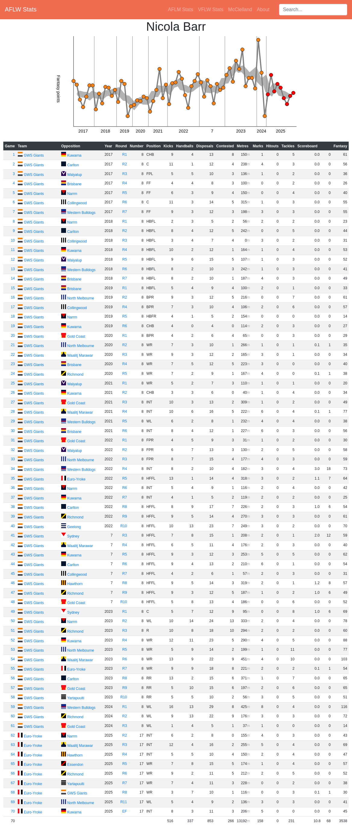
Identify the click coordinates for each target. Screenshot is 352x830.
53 (13, 649)
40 (13, 526)
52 (13, 640)
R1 (124, 154)
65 (13, 764)
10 (13, 240)
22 (13, 354)
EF (124, 811)
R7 (124, 212)
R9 (124, 516)
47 (13, 592)
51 (13, 630)
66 (13, 773)
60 (13, 716)
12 (13, 259)
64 (13, 754)
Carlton (73, 165)
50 (13, 621)
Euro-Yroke (76, 479)
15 (13, 288)
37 (13, 497)
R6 (124, 202)
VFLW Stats (210, 9)
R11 (123, 802)
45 (13, 574)
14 (13, 278)
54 (13, 659)
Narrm (72, 194)
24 (13, 373)
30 (13, 431)
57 (13, 688)
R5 (124, 193)
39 (13, 516)
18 (13, 316)
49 (13, 611)
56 (13, 678)
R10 (123, 526)
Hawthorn (75, 584)
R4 (124, 183)
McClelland (240, 9)
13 (13, 269)
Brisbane (74, 184)
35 (13, 478)
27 (13, 402)
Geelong (74, 527)
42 (13, 545)
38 (13, 507)
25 (13, 383)
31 (13, 440)
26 (13, 392)
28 (13, 411)
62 (13, 735)
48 (13, 602)
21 (13, 345)
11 (13, 250)
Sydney (73, 536)
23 (13, 364)
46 (13, 583)
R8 (124, 507)
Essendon (75, 765)
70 (13, 811)
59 (13, 707)
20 (13, 336)
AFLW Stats (20, 9)
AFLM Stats (180, 9)
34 (13, 469)
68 (13, 792)
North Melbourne (80, 298)
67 (13, 783)
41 (13, 535)
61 (13, 726)
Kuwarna (74, 155)
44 (13, 564)
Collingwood (77, 203)
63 (13, 745)
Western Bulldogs (81, 213)
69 (13, 802)
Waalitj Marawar (80, 355)
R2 (124, 164)
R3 (124, 174)
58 (13, 697)
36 (13, 488)
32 (13, 450)
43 (13, 554)
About (263, 9)
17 (13, 307)
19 (13, 326)
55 (13, 668)
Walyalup (74, 175)
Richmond (75, 374)
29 (13, 421)
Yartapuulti (75, 698)
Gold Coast (76, 336)
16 (13, 297)
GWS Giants (34, 155)
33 (13, 459)
